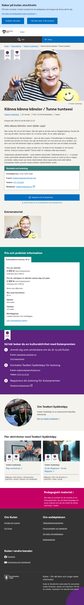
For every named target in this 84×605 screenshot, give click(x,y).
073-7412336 (18, 182)
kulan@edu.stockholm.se (26, 355)
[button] (63, 39)
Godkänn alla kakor (12, 21)
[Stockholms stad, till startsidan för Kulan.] (42, 32)
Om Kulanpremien (17, 359)
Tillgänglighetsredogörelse (53, 523)
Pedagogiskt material (59, 492)
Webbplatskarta (49, 540)
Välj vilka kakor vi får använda (42, 21)
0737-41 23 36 (23, 375)
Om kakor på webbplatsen (53, 534)
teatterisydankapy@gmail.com (24, 178)
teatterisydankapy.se (24, 187)
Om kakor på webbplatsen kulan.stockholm (19, 14)
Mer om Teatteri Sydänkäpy (47, 419)
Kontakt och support (12, 523)
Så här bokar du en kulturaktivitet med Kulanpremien (42, 203)
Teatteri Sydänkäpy (11, 114)
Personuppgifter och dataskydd (55, 529)
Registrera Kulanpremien (20, 386)
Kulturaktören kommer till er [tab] (18, 259)
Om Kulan (8, 529)
